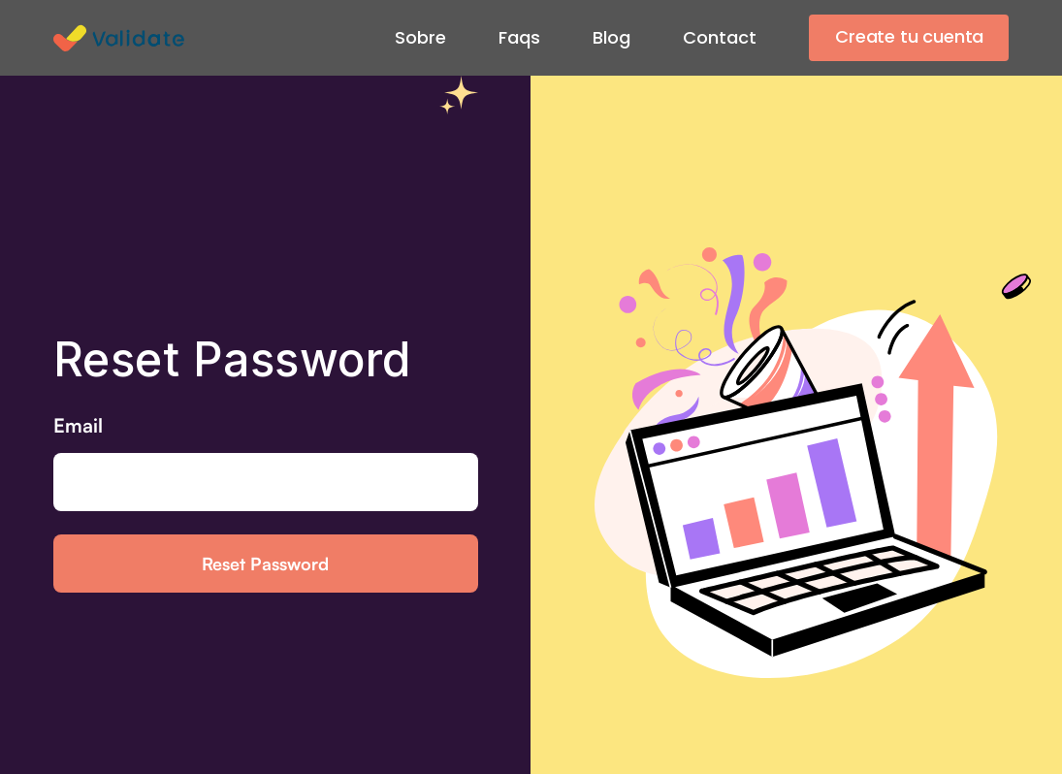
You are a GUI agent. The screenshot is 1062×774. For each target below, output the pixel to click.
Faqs (519, 37)
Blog (611, 37)
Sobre (420, 37)
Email (78, 425)
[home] (123, 37)
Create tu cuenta (909, 36)
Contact (719, 37)
